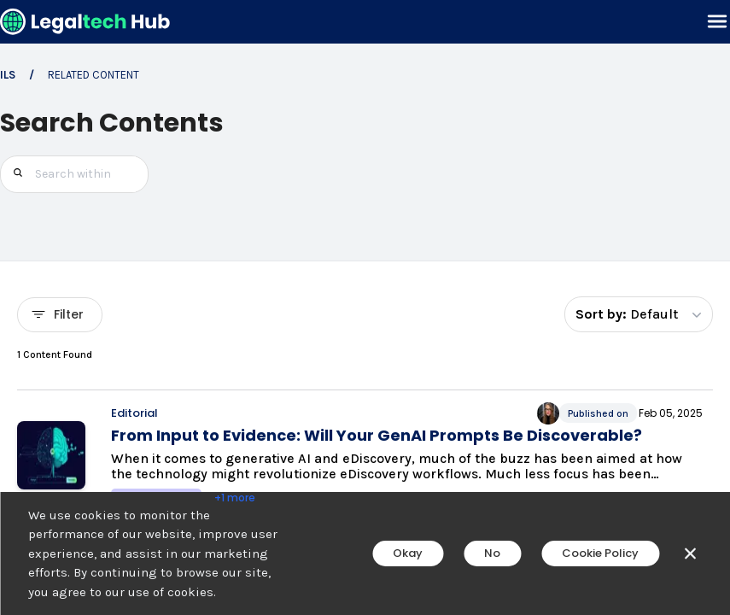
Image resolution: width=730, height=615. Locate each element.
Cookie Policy (600, 553)
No (492, 553)
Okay (408, 553)
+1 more (234, 497)
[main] (365, 307)
